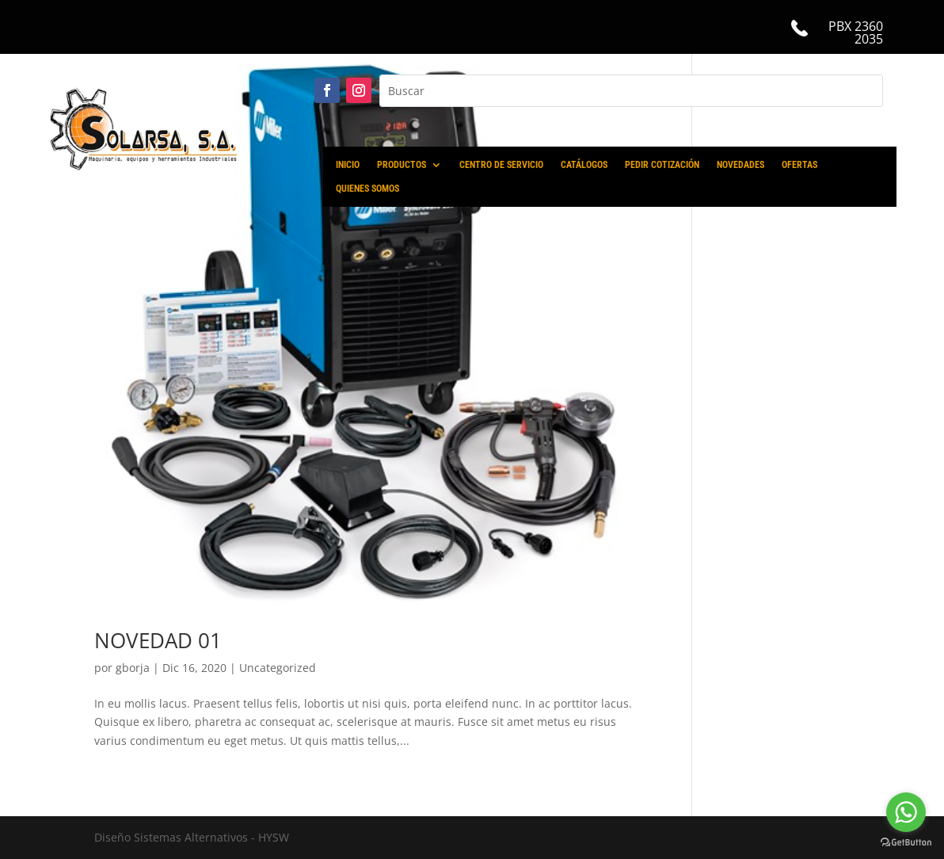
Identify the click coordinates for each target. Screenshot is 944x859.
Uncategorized (277, 667)
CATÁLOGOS (584, 164)
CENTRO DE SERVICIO (501, 164)
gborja (133, 667)
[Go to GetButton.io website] (906, 843)
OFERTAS (799, 164)
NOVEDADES (740, 164)
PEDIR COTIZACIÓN (662, 164)
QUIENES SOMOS (367, 188)
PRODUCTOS (401, 164)
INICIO (348, 164)
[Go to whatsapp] (906, 812)
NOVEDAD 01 (158, 640)
